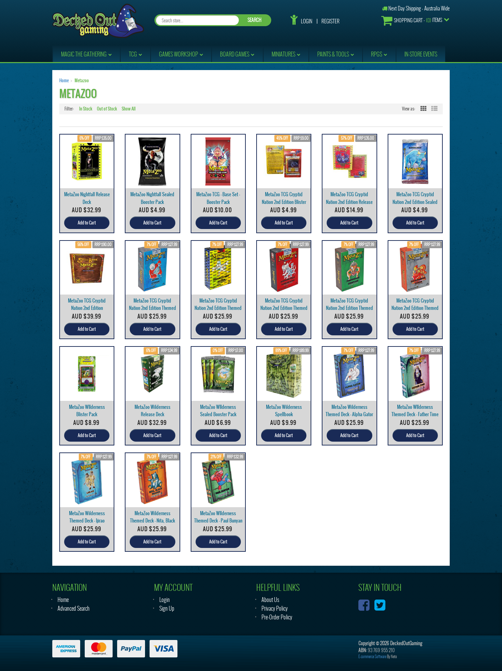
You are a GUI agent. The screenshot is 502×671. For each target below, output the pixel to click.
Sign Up (166, 608)
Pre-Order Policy (276, 617)
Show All (129, 109)
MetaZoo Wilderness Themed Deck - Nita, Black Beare (152, 520)
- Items (411, 20)
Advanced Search (74, 608)
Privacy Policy (274, 608)
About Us (270, 600)
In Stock (85, 109)
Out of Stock (107, 109)
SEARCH (254, 20)
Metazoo (82, 80)
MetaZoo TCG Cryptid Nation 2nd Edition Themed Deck (152, 308)
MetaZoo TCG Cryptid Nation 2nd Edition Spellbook (87, 308)
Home (64, 80)
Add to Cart (87, 223)
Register (330, 21)
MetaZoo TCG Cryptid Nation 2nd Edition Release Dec (349, 201)
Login (306, 21)
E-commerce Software (372, 656)
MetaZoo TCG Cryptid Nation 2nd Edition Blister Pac (284, 201)
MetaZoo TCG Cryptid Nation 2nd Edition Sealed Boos (415, 201)
